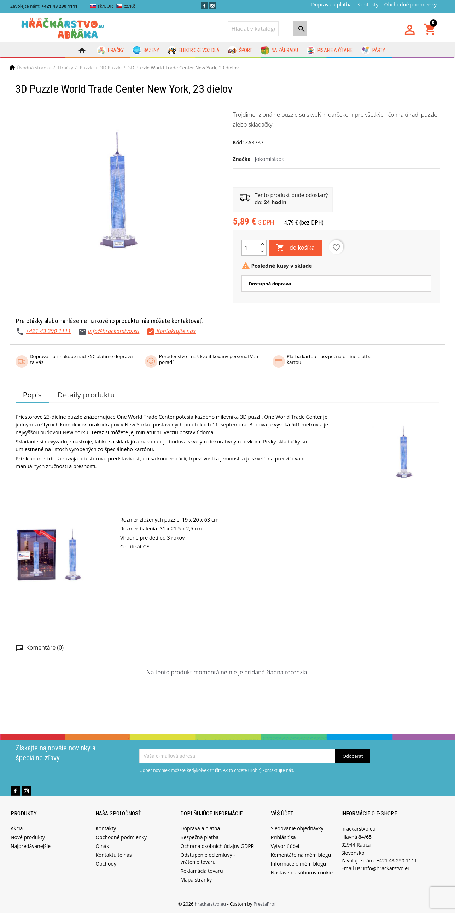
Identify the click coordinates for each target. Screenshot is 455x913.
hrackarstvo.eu (211, 904)
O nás (102, 846)
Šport (240, 50)
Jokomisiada (270, 158)
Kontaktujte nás (113, 854)
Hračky (110, 50)
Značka (242, 159)
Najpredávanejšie (31, 846)
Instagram (212, 5)
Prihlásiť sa (283, 837)
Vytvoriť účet (285, 846)
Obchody (105, 863)
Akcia (17, 828)
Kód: (238, 142)
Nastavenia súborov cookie (302, 872)
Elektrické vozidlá (194, 50)
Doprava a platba (331, 4)
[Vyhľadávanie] (253, 28)
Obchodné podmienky (410, 4)
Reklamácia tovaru (201, 870)
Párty (373, 50)
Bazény (145, 50)
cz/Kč (125, 6)
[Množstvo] (249, 248)
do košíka (295, 247)
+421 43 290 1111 (48, 331)
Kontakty (367, 4)
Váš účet (282, 813)
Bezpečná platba (199, 837)
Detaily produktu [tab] (86, 395)
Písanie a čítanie (330, 50)
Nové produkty (28, 837)
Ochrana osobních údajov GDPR (217, 846)
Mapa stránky (195, 879)
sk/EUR (101, 6)
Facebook (204, 5)
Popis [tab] (32, 395)
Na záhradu (279, 50)
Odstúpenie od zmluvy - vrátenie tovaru (207, 858)
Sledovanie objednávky (297, 828)
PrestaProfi (265, 904)
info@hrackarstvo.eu (114, 331)
